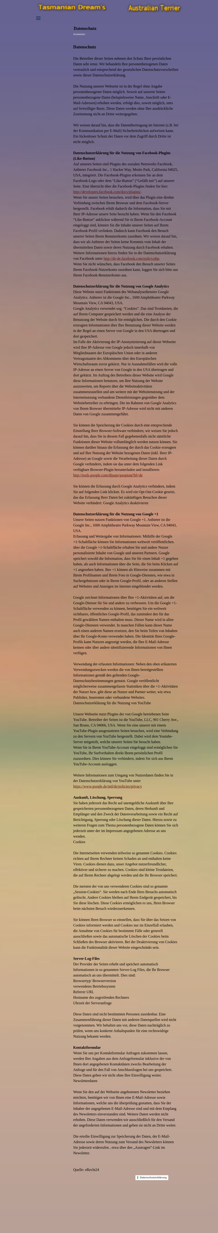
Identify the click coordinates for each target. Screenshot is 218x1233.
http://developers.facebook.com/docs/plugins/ (107, 192)
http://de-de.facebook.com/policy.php (131, 258)
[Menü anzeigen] (38, 18)
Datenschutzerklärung (153, 1177)
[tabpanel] (125, 605)
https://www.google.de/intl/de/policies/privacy (107, 786)
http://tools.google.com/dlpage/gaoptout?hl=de (108, 475)
